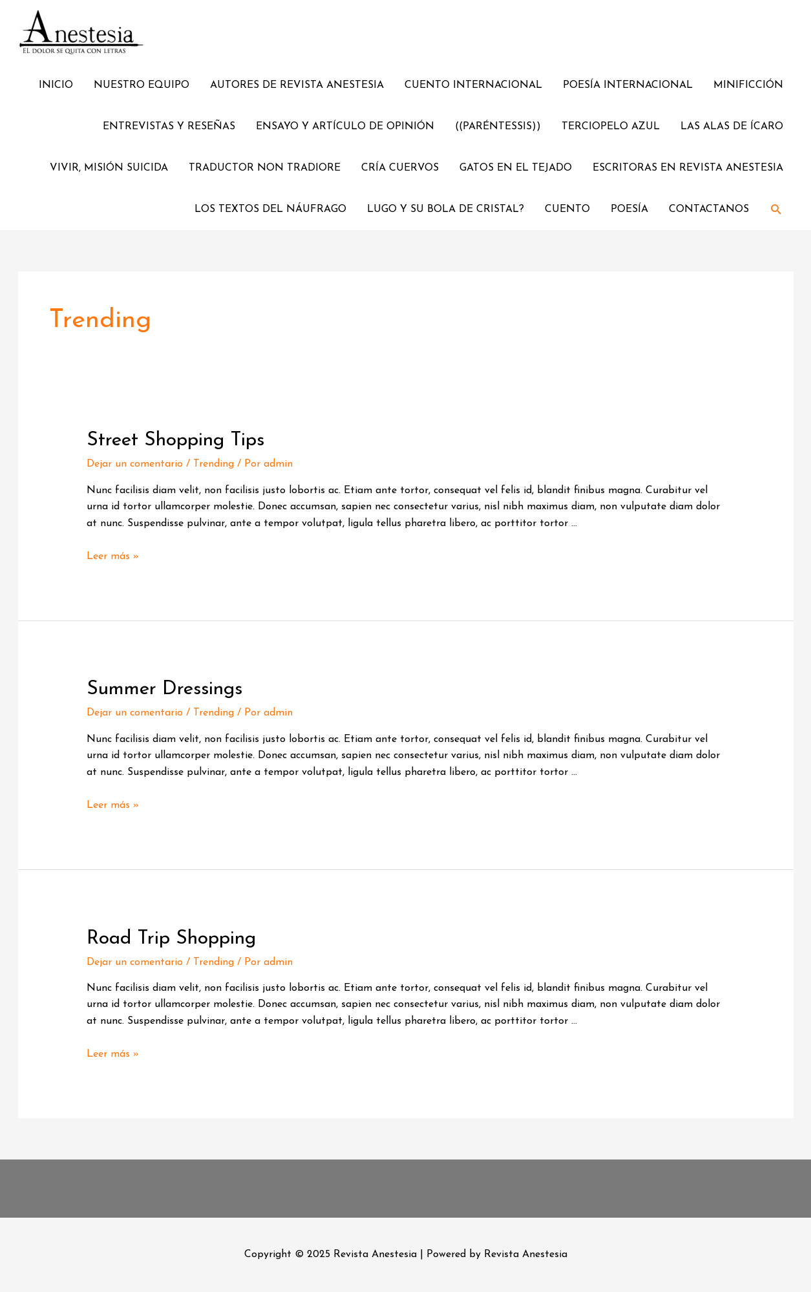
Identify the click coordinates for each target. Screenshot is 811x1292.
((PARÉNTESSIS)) (498, 127)
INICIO (56, 85)
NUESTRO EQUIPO (141, 85)
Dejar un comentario (135, 464)
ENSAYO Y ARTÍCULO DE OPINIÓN (345, 127)
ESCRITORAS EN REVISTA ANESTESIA (688, 168)
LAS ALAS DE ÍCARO (731, 127)
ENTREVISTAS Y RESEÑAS (169, 127)
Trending (213, 464)
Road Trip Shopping (171, 939)
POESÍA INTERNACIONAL (628, 85)
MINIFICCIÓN (748, 85)
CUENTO (567, 209)
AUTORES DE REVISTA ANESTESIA (297, 85)
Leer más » (113, 556)
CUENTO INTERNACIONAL (473, 85)
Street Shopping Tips (175, 440)
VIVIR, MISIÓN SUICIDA (109, 168)
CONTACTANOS (709, 209)
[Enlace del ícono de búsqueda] (776, 210)
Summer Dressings (164, 689)
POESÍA (629, 209)
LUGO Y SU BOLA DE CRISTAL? (445, 209)
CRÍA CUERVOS (400, 168)
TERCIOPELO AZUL (611, 127)
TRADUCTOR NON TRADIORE (265, 168)
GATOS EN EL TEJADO (515, 168)
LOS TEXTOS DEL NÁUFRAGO (270, 209)
